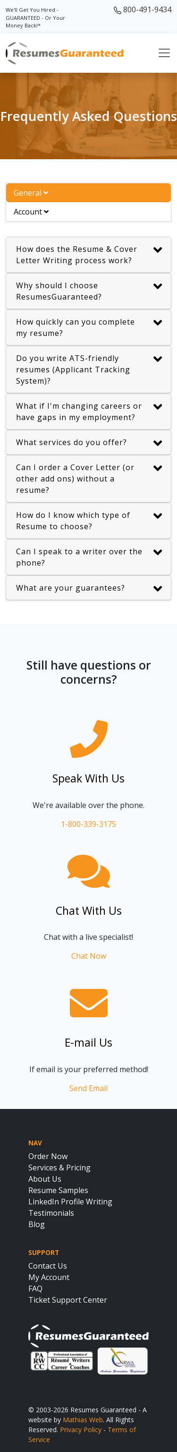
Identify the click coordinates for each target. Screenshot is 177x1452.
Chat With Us (89, 910)
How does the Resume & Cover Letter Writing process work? (89, 254)
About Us (44, 1179)
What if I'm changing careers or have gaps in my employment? (89, 411)
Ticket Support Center (67, 1300)
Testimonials (51, 1213)
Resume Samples (58, 1190)
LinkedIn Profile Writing (70, 1201)
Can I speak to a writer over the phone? (89, 557)
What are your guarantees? (89, 589)
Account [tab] (31, 211)
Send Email (88, 1088)
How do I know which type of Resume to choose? (89, 520)
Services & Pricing (59, 1167)
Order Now (47, 1156)
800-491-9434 (142, 9)
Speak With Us (88, 778)
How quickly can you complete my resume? (89, 327)
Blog (36, 1224)
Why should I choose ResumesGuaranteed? (89, 291)
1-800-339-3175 (88, 824)
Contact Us (47, 1266)
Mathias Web (83, 1419)
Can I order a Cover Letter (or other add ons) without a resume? (89, 478)
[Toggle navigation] (164, 53)
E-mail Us (88, 1042)
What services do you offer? (89, 443)
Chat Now (88, 956)
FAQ (35, 1288)
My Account (48, 1277)
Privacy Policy (80, 1429)
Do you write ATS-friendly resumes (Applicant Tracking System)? (89, 369)
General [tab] (31, 193)
